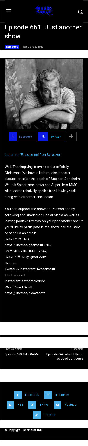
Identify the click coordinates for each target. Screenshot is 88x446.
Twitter (44, 404)
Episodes (12, 47)
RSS (20, 404)
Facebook (32, 394)
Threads (49, 415)
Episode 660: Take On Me (22, 354)
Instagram (62, 394)
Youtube (70, 404)
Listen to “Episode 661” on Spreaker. (33, 154)
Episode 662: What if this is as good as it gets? (64, 356)
